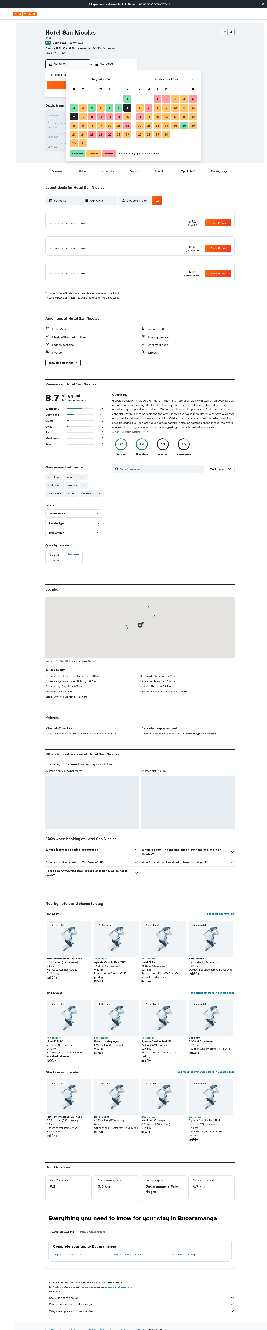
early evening (54, 499)
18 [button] (91, 125)
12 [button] (100, 116)
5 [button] (101, 108)
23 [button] (74, 134)
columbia (72, 491)
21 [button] (118, 125)
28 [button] (118, 134)
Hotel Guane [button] (196, 964)
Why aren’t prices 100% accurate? (142, 1317)
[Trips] (6, 77)
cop (84, 491)
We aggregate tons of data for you (142, 1310)
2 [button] (74, 108)
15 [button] (127, 116)
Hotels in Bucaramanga (183, 1260)
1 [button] (127, 99)
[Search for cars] (6, 41)
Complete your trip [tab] (62, 1238)
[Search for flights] (6, 25)
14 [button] (118, 116)
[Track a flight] (6, 59)
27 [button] (109, 134)
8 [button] (127, 108)
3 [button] (83, 108)
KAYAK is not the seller (142, 1304)
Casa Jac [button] (194, 1044)
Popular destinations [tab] (92, 1238)
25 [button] (91, 134)
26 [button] (100, 134)
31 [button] (83, 143)
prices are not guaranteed (119, 1293)
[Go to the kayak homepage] (25, 14)
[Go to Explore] (6, 51)
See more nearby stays (221, 920)
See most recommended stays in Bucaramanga (206, 1078)
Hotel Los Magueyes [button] (106, 1047)
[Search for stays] (6, 33)
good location (54, 491)
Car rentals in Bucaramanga (127, 1260)
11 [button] (92, 116)
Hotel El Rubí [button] (149, 968)
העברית (165, 4)
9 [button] (74, 116)
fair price (72, 499)
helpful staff (53, 483)
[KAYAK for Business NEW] (6, 67)
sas (98, 499)
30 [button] (74, 143)
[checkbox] (64, 563)
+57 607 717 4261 (56, 53)
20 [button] (109, 125)
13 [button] (109, 116)
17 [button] (83, 125)
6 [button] (110, 108)
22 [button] (127, 125)
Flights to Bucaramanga (67, 1260)
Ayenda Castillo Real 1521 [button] (109, 968)
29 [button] (127, 134)
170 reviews (75, 43)
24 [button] (83, 134)
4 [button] (92, 108)
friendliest (86, 499)
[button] (263, 4)
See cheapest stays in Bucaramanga (212, 999)
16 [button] (74, 125)
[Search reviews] (161, 475)
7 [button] (118, 108)
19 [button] (100, 125)
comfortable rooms (75, 483)
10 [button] (83, 116)
